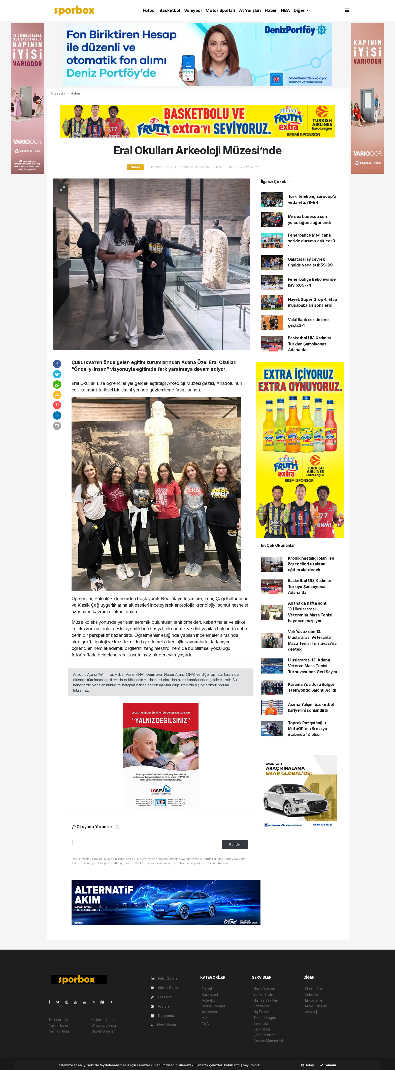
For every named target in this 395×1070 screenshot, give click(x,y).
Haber (271, 10)
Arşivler (161, 1006)
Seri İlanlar (261, 1029)
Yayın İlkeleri (59, 1025)
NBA (285, 10)
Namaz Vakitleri (265, 1000)
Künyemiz (163, 1015)
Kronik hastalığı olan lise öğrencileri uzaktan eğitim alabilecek (311, 564)
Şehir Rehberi (264, 1035)
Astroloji (311, 1012)
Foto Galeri (164, 978)
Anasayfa (58, 93)
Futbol (149, 10)
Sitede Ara (313, 989)
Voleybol (193, 10)
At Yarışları (250, 10)
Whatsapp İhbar (104, 1025)
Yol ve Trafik (263, 994)
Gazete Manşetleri (268, 1041)
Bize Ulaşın (163, 1025)
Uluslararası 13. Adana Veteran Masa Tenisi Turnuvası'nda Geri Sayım (312, 666)
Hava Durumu (264, 989)
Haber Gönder (103, 1031)
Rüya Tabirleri (316, 1006)
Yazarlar (161, 997)
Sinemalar (261, 1023)
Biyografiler (314, 1000)
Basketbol (169, 10)
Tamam (328, 1065)
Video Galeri (165, 988)
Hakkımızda (58, 1019)
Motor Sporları (220, 10)
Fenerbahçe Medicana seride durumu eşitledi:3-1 (312, 241)
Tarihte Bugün (264, 1017)
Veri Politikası (59, 1031)
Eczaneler (261, 1006)
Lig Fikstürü (262, 1012)
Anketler (311, 994)
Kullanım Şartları (103, 1019)
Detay (307, 1065)
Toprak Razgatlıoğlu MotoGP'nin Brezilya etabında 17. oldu (307, 729)
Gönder (235, 844)
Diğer (299, 10)
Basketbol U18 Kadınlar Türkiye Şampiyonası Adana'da (310, 344)
